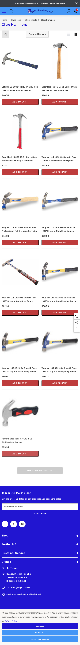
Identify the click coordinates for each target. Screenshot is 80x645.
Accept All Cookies (40, 639)
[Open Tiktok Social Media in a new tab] (22, 525)
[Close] (76, 3)
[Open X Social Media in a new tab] (13, 525)
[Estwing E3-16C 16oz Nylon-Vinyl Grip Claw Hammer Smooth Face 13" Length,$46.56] (20, 61)
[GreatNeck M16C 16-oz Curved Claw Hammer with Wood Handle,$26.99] (60, 61)
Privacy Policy (11, 621)
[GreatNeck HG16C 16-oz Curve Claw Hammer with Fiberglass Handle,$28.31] (20, 131)
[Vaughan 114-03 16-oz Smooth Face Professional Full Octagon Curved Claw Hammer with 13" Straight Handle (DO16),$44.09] (20, 204)
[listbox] (37, 34)
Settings (40, 626)
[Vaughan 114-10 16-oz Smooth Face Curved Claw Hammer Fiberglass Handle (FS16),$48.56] (60, 132)
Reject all (40, 632)
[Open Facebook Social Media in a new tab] (5, 525)
